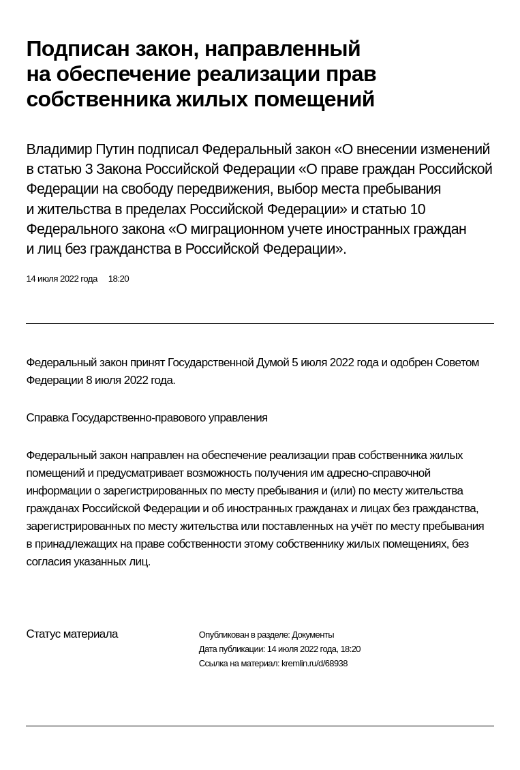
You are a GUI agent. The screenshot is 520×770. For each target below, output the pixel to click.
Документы (313, 635)
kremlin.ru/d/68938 (314, 663)
